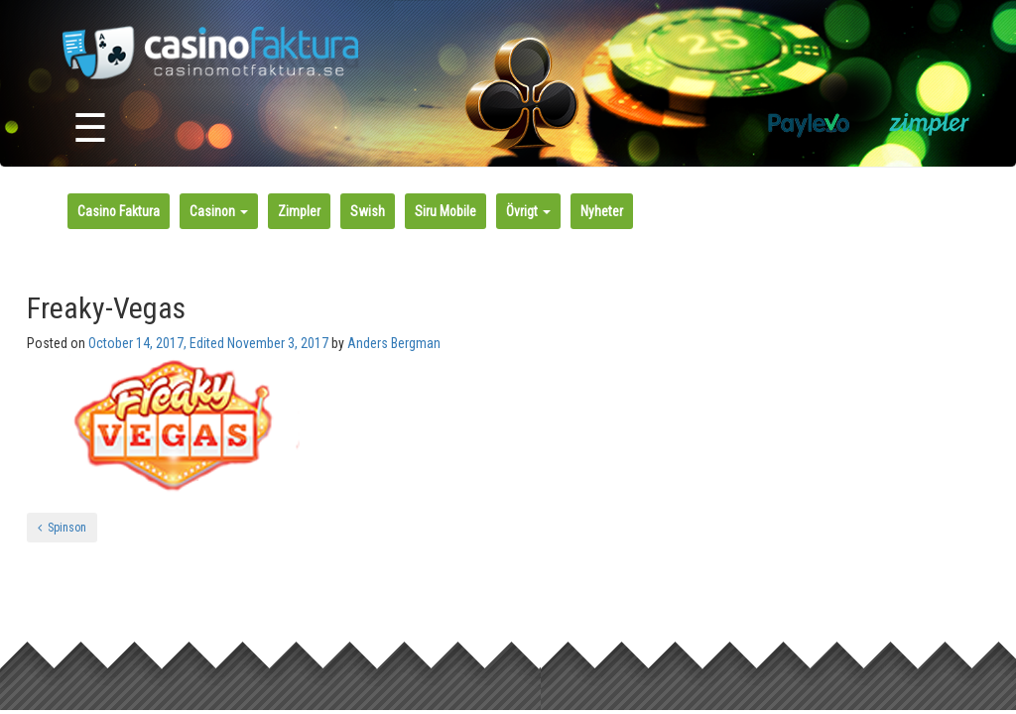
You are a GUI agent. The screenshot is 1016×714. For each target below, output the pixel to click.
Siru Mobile (445, 211)
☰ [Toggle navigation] (90, 128)
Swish (367, 211)
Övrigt (528, 211)
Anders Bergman (394, 343)
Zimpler (299, 211)
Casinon (219, 211)
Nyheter (601, 211)
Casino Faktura (118, 211)
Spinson (62, 528)
